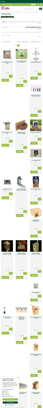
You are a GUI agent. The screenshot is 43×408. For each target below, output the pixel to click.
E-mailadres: (26, 351)
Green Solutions (31, 406)
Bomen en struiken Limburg (33, 401)
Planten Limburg (25, 401)
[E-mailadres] (32, 353)
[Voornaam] (27, 349)
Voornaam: (25, 346)
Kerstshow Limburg (30, 402)
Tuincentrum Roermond (37, 403)
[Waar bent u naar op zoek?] (33, 9)
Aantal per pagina (34, 41)
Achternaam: (35, 346)
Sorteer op (19, 41)
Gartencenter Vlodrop (22, 402)
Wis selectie (39, 23)
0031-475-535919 (30, 335)
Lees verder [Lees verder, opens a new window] (10, 386)
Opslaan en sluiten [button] (10, 399)
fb (32, 4)
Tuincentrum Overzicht (38, 406)
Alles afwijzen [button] (10, 402)
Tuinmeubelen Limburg (28, 403)
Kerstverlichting (36, 402)
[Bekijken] (41, 4)
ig (34, 4)
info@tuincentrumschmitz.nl (28, 336)
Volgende (39, 45)
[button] (10, 405)
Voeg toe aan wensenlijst (11, 63)
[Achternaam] (37, 349)
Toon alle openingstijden (6, 345)
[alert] (10, 392)
